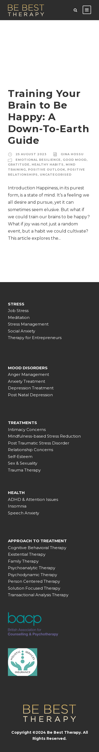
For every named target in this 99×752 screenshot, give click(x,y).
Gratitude (19, 164)
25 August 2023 (31, 154)
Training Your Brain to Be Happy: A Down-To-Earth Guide (48, 116)
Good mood (75, 160)
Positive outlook (46, 169)
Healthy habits (48, 164)
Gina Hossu (72, 154)
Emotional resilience (38, 160)
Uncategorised (56, 174)
